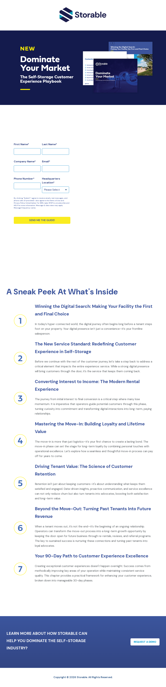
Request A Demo (145, 642)
